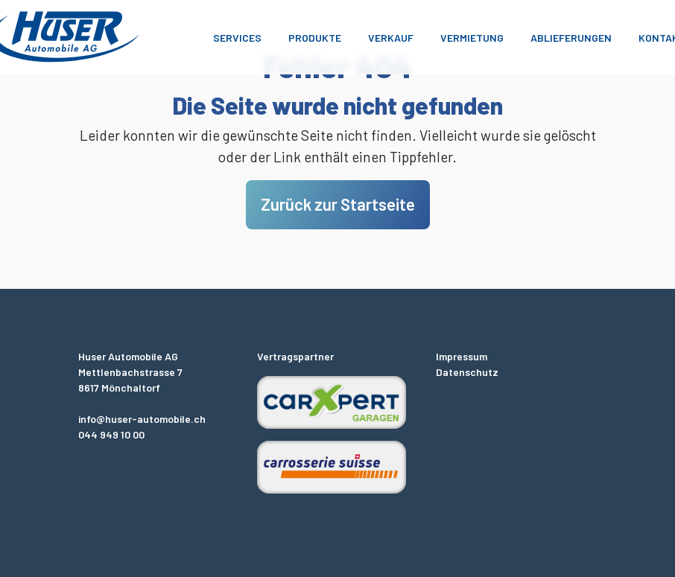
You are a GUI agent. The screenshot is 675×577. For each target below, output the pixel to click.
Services (237, 37)
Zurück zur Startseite (338, 204)
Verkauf (390, 37)
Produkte (314, 37)
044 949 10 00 (111, 434)
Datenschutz (467, 372)
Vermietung (472, 37)
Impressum (461, 356)
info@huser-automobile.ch (142, 418)
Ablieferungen (571, 37)
